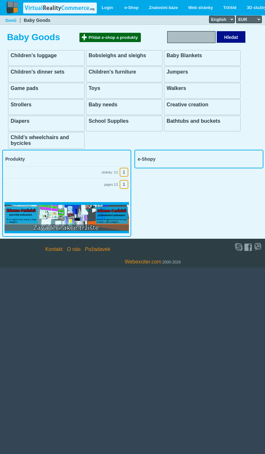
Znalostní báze (163, 7)
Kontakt (53, 249)
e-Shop (131, 7)
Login (107, 7)
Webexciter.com (143, 261)
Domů (10, 20)
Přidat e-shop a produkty (113, 37)
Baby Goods (37, 20)
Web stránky (200, 7)
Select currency (238, 15)
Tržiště (229, 7)
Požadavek (97, 249)
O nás (74, 249)
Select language (211, 15)
